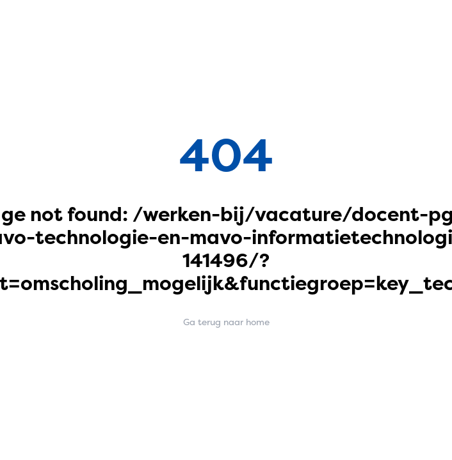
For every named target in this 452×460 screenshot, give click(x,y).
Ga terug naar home (226, 322)
